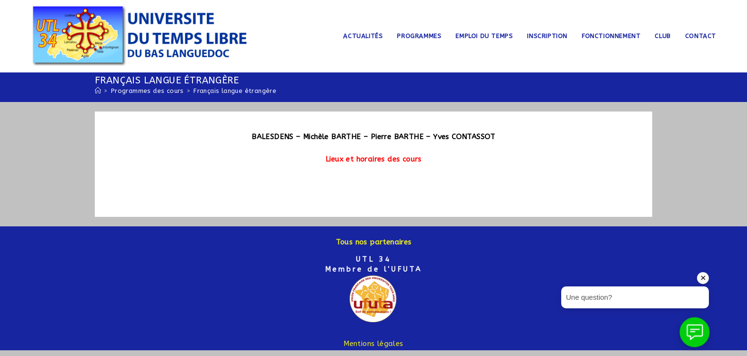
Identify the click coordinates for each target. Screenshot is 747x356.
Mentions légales (373, 343)
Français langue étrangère (234, 90)
